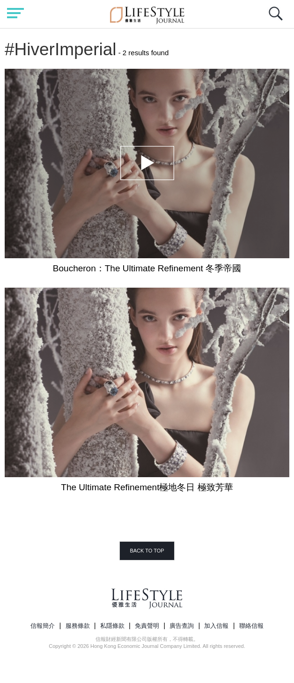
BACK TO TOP (147, 550)
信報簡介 (42, 625)
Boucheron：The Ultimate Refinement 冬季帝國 (147, 268)
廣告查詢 (181, 625)
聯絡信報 (251, 625)
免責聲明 (147, 625)
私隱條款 (112, 625)
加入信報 (216, 625)
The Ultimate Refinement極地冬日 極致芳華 (147, 487)
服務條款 (78, 625)
